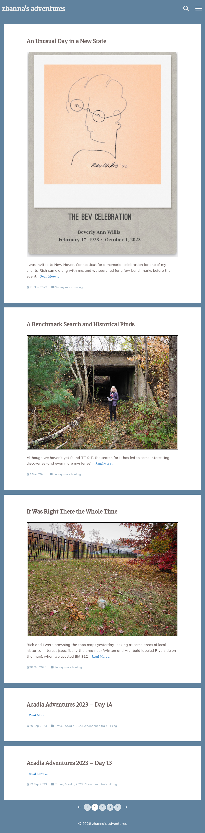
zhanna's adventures (33, 9)
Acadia (69, 726)
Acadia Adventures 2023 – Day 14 (69, 704)
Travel (59, 726)
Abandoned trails (96, 726)
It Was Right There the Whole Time (72, 511)
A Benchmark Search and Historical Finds (81, 324)
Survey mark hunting (69, 287)
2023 (79, 726)
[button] (198, 8)
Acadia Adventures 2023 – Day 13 (69, 763)
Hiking (113, 726)
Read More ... (49, 276)
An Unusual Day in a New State (66, 41)
